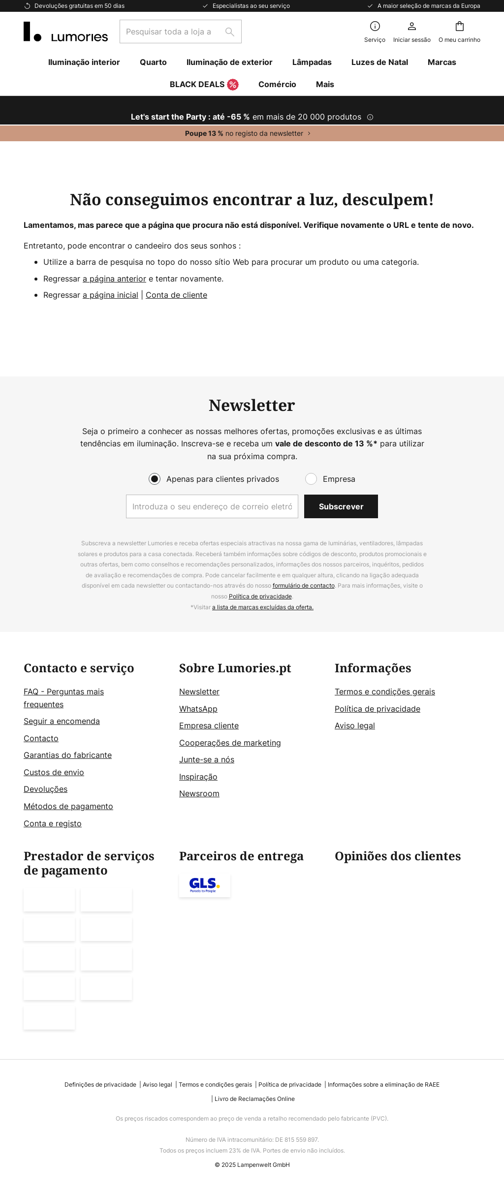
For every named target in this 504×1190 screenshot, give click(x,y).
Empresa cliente (209, 725)
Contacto (41, 738)
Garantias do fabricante (68, 755)
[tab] (96, 745)
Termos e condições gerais (385, 691)
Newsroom (199, 793)
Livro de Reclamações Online (255, 1099)
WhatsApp (198, 708)
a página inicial (110, 294)
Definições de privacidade (100, 1084)
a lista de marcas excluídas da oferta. (263, 607)
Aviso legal (355, 725)
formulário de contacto (304, 585)
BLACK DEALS (204, 85)
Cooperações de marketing (230, 742)
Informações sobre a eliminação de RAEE (384, 1084)
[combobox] (180, 31)
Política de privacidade (260, 596)
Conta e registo (53, 823)
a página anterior (114, 278)
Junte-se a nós (206, 759)
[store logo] (66, 31)
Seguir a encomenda (62, 721)
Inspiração (198, 776)
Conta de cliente (176, 294)
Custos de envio (54, 772)
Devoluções (45, 788)
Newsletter (199, 691)
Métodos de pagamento (68, 806)
